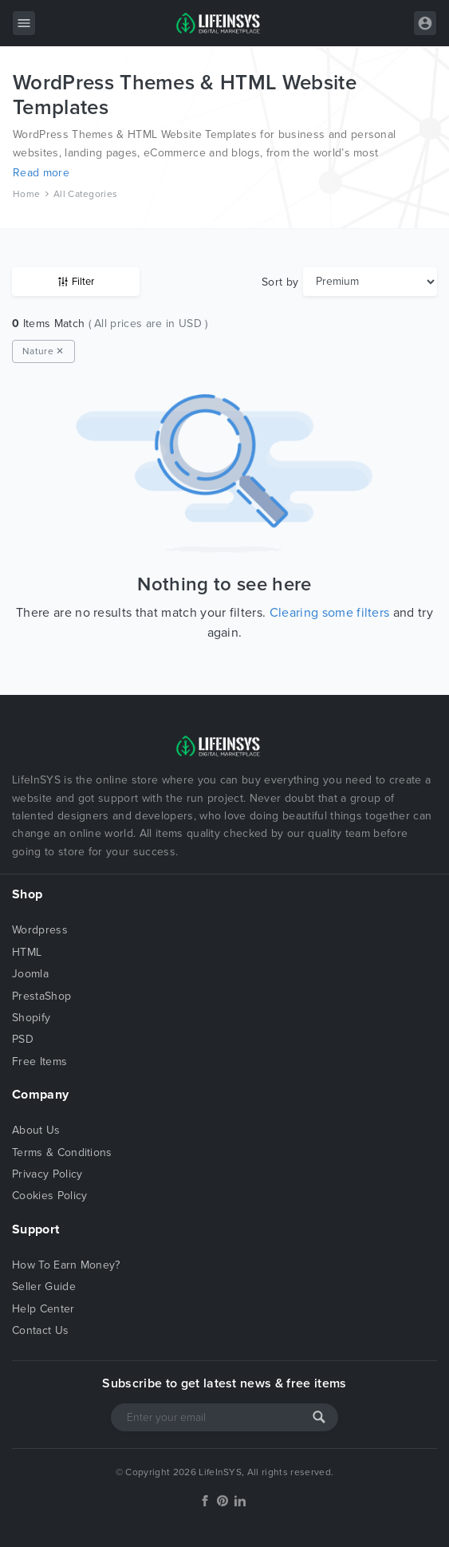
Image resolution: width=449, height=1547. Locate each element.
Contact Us (40, 1330)
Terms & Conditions (62, 1152)
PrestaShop (41, 996)
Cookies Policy (49, 1195)
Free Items (39, 1061)
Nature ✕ (43, 351)
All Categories (85, 193)
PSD (22, 1039)
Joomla (30, 974)
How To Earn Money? (66, 1265)
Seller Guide (44, 1286)
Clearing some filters (330, 613)
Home (26, 193)
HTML (26, 952)
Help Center (43, 1309)
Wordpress (40, 930)
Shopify (31, 1017)
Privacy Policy (47, 1174)
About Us (36, 1130)
